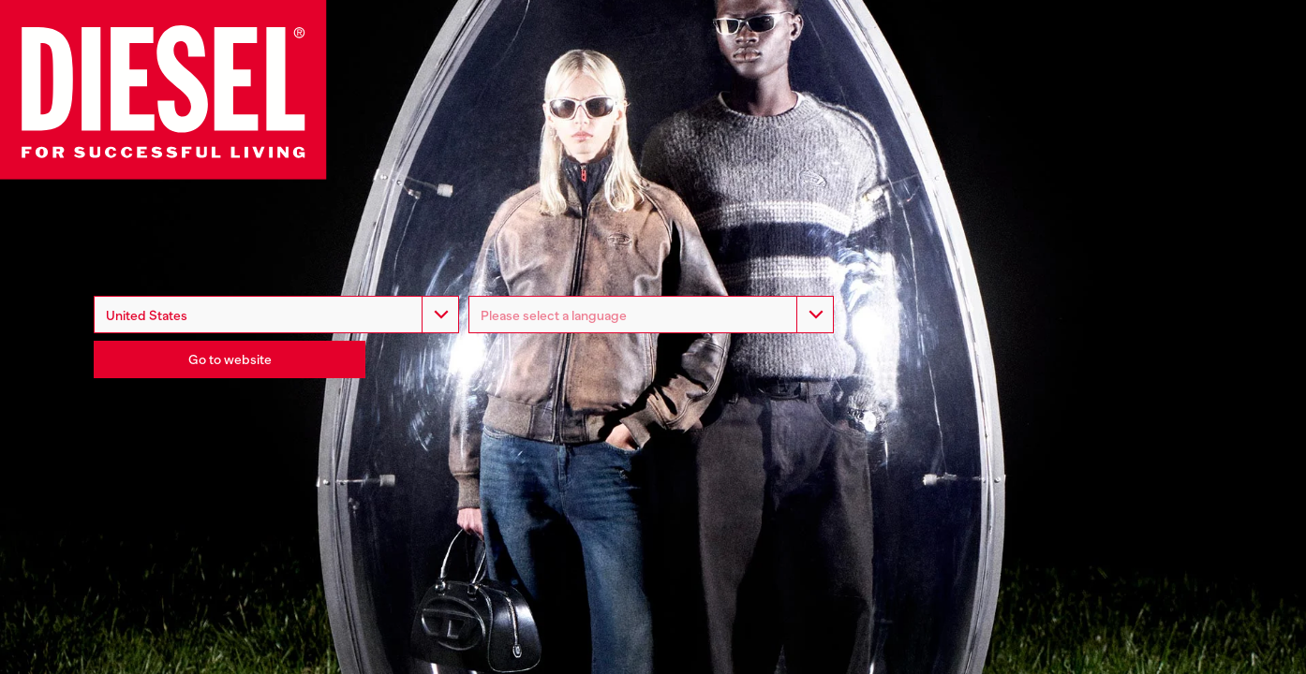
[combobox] (276, 314)
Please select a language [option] (554, 315)
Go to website (230, 359)
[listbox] (651, 314)
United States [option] (146, 315)
